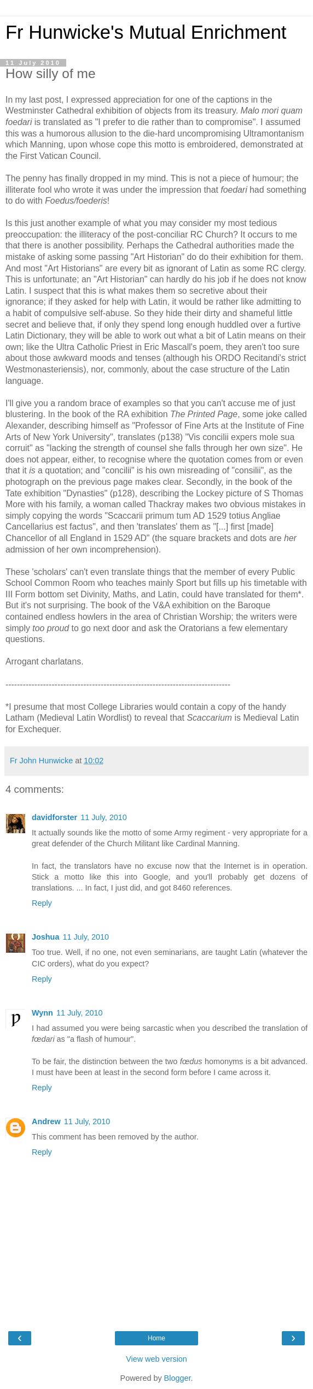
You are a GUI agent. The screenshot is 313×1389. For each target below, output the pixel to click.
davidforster (54, 817)
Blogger (177, 1378)
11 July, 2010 (103, 817)
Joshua (45, 937)
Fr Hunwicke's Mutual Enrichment (145, 32)
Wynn (42, 1012)
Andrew (46, 1121)
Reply (42, 903)
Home (156, 1338)
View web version (156, 1359)
